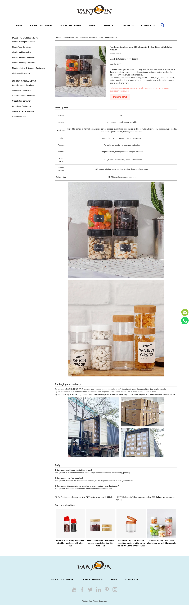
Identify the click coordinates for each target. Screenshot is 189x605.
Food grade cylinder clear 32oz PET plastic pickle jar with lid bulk (86, 497)
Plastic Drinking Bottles (21, 52)
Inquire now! (120, 97)
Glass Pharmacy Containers (23, 96)
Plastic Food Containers (21, 47)
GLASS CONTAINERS (70, 25)
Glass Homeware (19, 117)
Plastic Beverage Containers (23, 42)
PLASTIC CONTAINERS (40, 25)
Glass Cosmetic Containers (23, 111)
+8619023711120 (163, 88)
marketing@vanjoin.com (119, 91)
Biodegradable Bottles (21, 73)
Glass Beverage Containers (23, 85)
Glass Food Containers (21, 106)
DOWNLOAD (109, 25)
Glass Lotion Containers (21, 101)
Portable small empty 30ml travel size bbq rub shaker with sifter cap (70, 543)
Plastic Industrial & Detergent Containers (28, 68)
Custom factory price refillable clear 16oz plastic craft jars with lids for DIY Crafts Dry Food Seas (131, 543)
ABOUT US (128, 25)
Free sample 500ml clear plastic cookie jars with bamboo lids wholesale (100, 543)
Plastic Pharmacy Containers (23, 63)
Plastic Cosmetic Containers (23, 57)
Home (19, 25)
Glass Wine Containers (21, 90)
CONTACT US (148, 25)
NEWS (92, 25)
